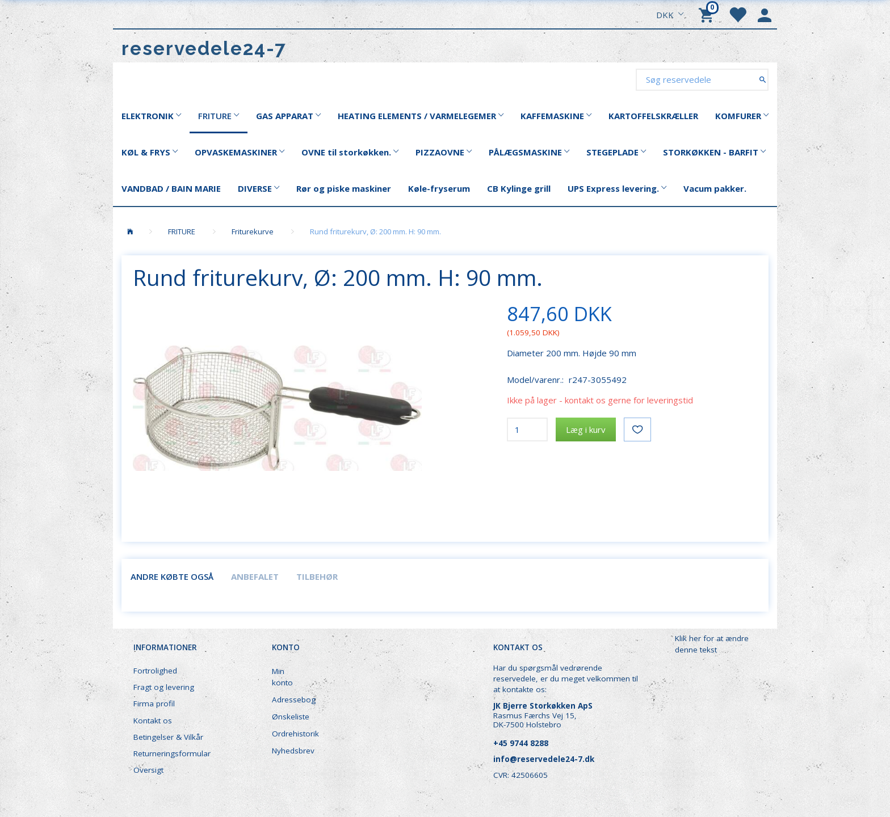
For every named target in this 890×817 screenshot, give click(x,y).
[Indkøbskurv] (708, 14)
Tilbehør (317, 576)
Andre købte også (172, 576)
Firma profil (154, 703)
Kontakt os (152, 720)
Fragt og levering (163, 687)
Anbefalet (255, 576)
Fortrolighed (155, 671)
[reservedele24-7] (204, 48)
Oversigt (148, 770)
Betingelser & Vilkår (168, 737)
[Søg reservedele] (762, 79)
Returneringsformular (172, 753)
